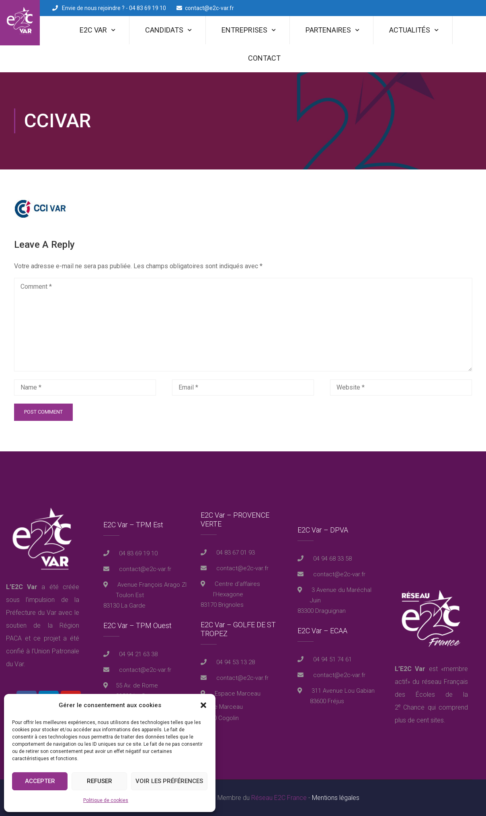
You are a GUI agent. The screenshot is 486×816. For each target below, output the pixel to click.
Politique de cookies (105, 800)
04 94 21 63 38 (137, 654)
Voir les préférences (169, 781)
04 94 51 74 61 (332, 659)
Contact (264, 58)
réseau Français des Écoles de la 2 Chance (431, 694)
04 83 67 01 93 (235, 552)
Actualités (409, 30)
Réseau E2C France (279, 798)
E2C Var (93, 30)
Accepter (40, 781)
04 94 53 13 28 (235, 662)
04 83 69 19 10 (137, 553)
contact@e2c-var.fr (209, 8)
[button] (203, 705)
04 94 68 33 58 (332, 558)
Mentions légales (335, 798)
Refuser (99, 781)
